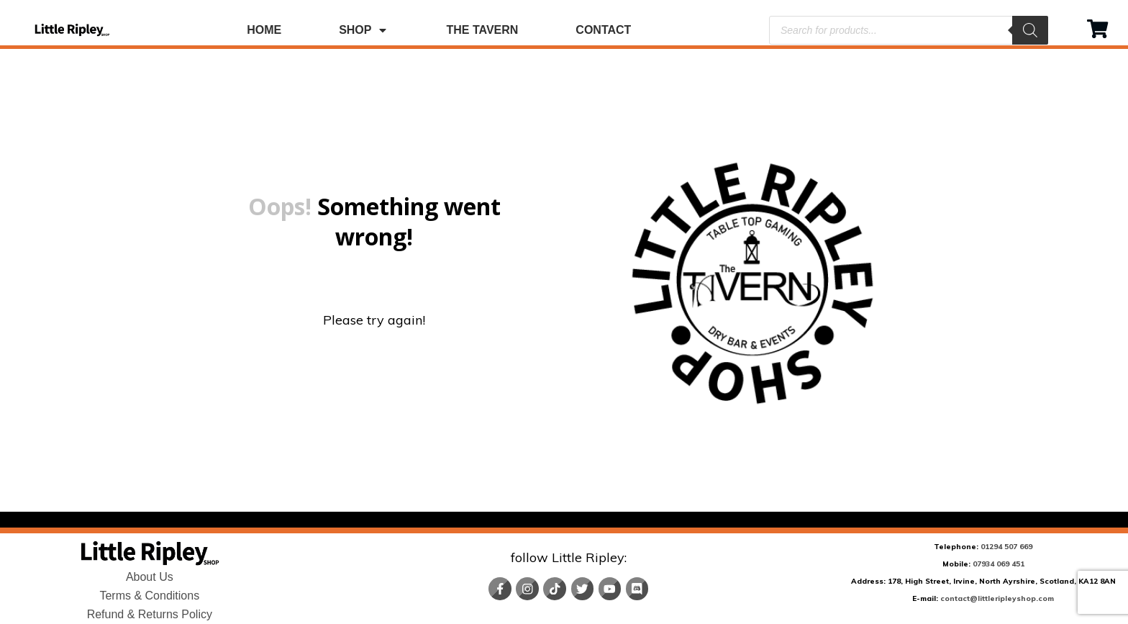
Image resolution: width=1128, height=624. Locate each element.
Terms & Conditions (149, 595)
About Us (149, 577)
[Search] (1030, 30)
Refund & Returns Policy (149, 614)
